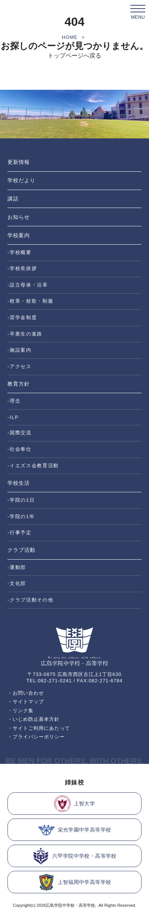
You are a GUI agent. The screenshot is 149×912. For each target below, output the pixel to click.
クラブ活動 (21, 550)
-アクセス (19, 366)
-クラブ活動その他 (30, 600)
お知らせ (18, 217)
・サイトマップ (25, 701)
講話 (13, 199)
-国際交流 (19, 432)
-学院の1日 (21, 500)
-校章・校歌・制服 (30, 301)
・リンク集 (20, 710)
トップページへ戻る (74, 55)
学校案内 (18, 235)
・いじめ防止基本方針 (33, 719)
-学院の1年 (21, 516)
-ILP (13, 417)
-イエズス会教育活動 (33, 465)
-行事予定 (19, 532)
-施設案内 (19, 350)
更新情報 (18, 162)
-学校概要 (19, 252)
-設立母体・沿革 (27, 285)
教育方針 (18, 384)
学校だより (21, 180)
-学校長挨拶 (22, 268)
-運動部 (16, 567)
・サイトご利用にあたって (38, 728)
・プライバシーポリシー (36, 737)
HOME (69, 37)
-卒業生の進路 (24, 334)
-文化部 (16, 583)
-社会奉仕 (19, 449)
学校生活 (18, 483)
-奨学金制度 (22, 317)
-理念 (13, 401)
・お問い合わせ (25, 693)
